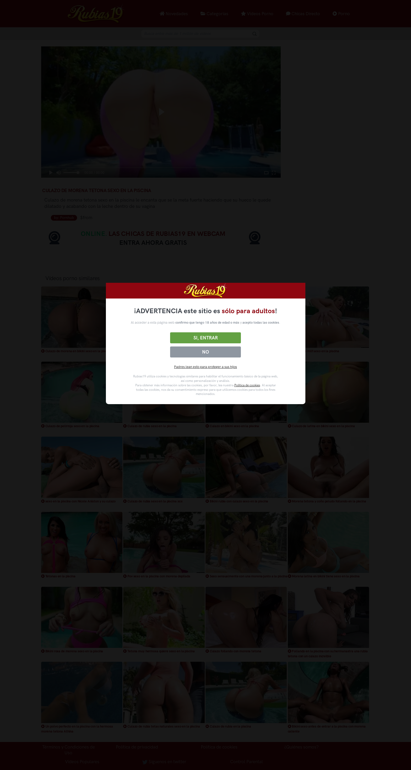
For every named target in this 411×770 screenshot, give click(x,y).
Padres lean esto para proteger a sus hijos (205, 367)
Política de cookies (247, 385)
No (205, 352)
